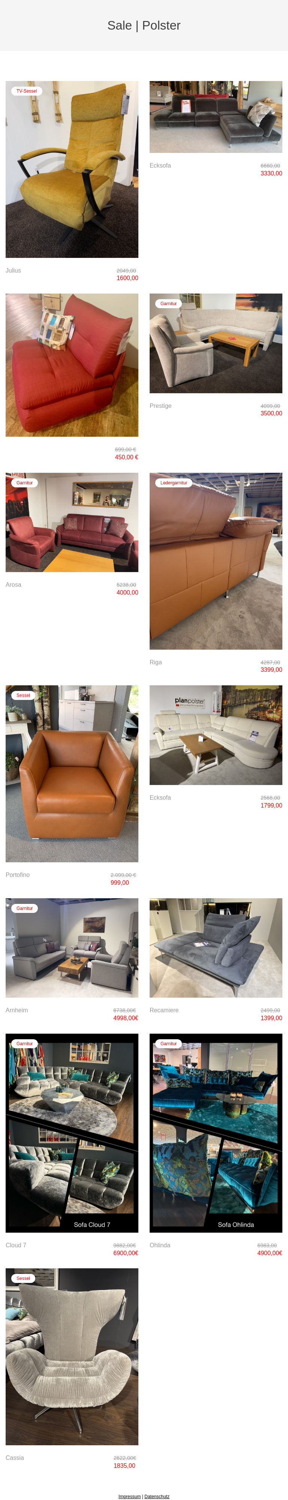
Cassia (15, 1458)
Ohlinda (160, 1245)
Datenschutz (157, 1496)
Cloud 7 (16, 1245)
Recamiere (164, 1010)
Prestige (161, 406)
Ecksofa (160, 165)
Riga (156, 662)
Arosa (13, 584)
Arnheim (17, 1010)
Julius (13, 270)
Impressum (129, 1496)
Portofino (18, 875)
